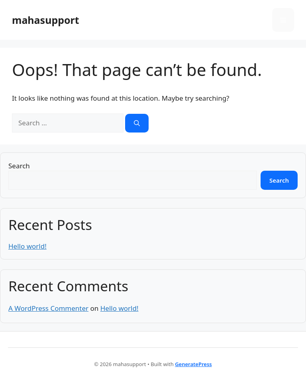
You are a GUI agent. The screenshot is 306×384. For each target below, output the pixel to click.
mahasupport (45, 20)
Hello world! (27, 246)
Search (19, 165)
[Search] (137, 123)
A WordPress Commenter (48, 308)
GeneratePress (193, 364)
